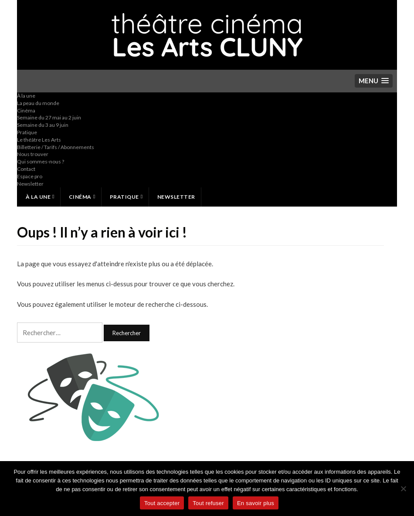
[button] (374, 81)
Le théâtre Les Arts (39, 139)
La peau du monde (38, 103)
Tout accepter (162, 503)
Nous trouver (32, 154)
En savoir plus (255, 503)
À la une (26, 95)
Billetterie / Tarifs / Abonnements (55, 147)
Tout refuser (208, 503)
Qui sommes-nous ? (40, 161)
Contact (26, 169)
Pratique (27, 132)
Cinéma (26, 110)
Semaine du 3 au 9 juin (42, 125)
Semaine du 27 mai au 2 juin (49, 117)
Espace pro (29, 176)
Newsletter (30, 183)
